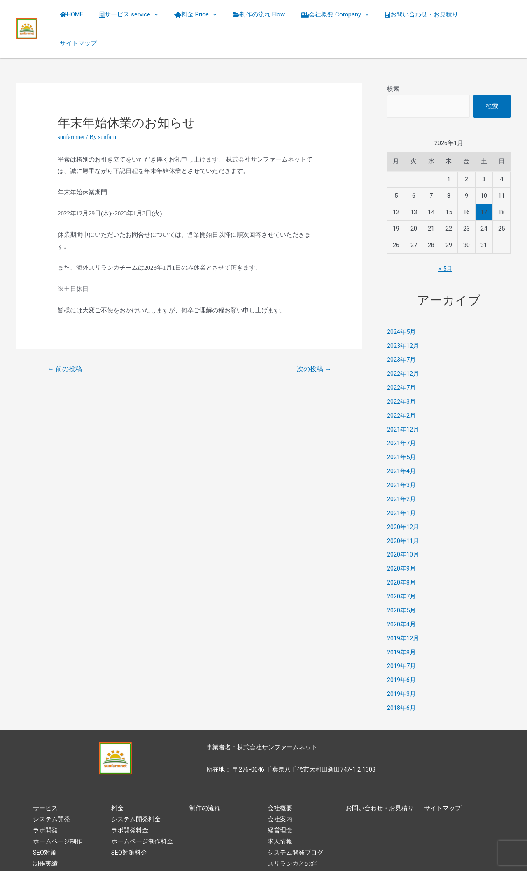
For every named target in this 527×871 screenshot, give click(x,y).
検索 (393, 64)
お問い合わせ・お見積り (418, 16)
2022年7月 (401, 363)
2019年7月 (401, 640)
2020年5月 (401, 585)
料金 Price (203, 16)
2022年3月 (401, 377)
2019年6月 (401, 654)
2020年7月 (401, 571)
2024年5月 (401, 307)
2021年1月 (401, 488)
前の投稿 (65, 345)
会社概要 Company (335, 16)
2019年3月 (401, 668)
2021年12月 (403, 405)
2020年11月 (403, 516)
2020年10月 (403, 529)
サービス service (140, 16)
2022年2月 (401, 391)
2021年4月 (401, 446)
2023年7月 (401, 335)
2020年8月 (401, 557)
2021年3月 (401, 460)
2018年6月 (401, 682)
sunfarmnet (71, 112)
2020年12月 (403, 502)
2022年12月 (403, 349)
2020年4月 (401, 599)
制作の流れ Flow (263, 16)
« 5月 (445, 244)
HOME (86, 16)
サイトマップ (485, 16)
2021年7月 (401, 418)
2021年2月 (401, 474)
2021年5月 (401, 432)
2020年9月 (401, 543)
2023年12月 (403, 321)
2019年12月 (403, 613)
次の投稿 (313, 345)
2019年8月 (401, 627)
